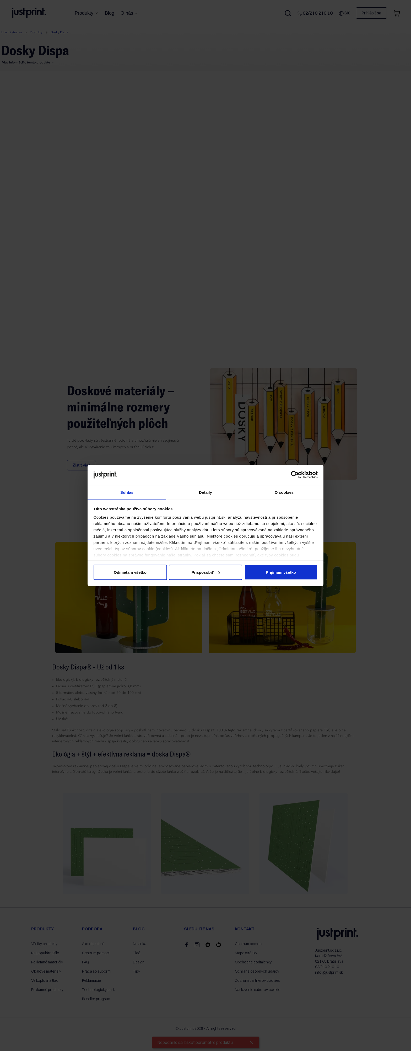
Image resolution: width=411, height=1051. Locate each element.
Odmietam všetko (130, 572)
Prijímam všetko (281, 572)
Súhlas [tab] (126, 492)
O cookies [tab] (284, 492)
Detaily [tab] (205, 492)
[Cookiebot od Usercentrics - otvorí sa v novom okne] (295, 475)
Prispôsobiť (205, 572)
